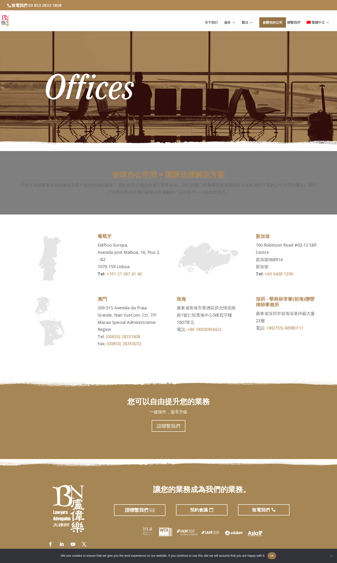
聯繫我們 (293, 23)
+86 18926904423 (204, 329)
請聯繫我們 (168, 426)
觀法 (245, 23)
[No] (331, 555)
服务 (227, 23)
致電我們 (261, 510)
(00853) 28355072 (124, 343)
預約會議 (199, 510)
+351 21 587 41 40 (124, 274)
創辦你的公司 (272, 22)
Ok (272, 555)
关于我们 (211, 23)
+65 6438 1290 (279, 274)
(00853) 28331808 (123, 336)
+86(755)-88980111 (285, 328)
